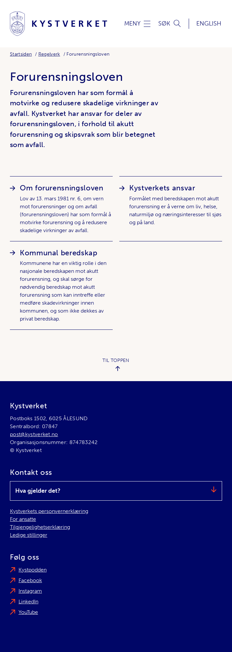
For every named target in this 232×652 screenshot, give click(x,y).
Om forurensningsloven (61, 187)
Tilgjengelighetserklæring (40, 527)
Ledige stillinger (28, 535)
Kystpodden (33, 570)
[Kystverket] (58, 23)
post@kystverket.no (34, 434)
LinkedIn (28, 601)
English (208, 23)
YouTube (28, 612)
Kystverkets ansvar (162, 187)
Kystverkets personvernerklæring (49, 511)
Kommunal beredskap (58, 252)
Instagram (30, 591)
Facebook (30, 580)
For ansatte (23, 519)
